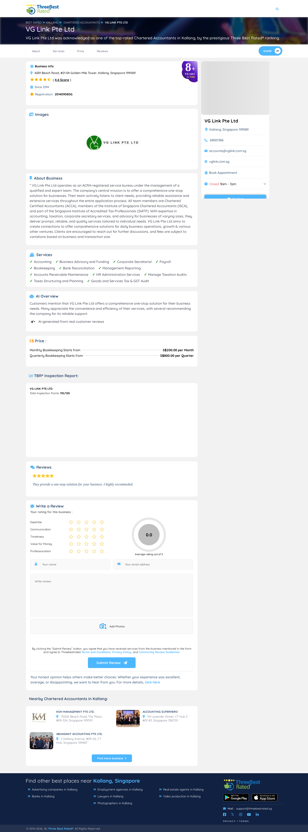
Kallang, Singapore (116, 780)
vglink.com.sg (219, 161)
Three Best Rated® (60, 828)
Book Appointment (223, 173)
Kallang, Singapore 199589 (227, 129)
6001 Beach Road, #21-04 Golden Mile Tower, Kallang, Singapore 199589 (83, 73)
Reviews (102, 51)
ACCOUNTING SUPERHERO (160, 711)
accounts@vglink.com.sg (227, 151)
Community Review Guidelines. (159, 652)
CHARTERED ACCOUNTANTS (82, 22)
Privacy (229, 821)
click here (152, 682)
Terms (244, 821)
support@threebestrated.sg (254, 808)
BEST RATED (33, 22)
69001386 (217, 140)
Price (80, 51)
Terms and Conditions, (96, 652)
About (36, 51)
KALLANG (52, 22)
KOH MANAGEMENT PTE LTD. (75, 711)
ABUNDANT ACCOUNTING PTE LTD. (79, 734)
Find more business (111, 758)
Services (58, 51)
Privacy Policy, (122, 652)
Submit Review (111, 663)
